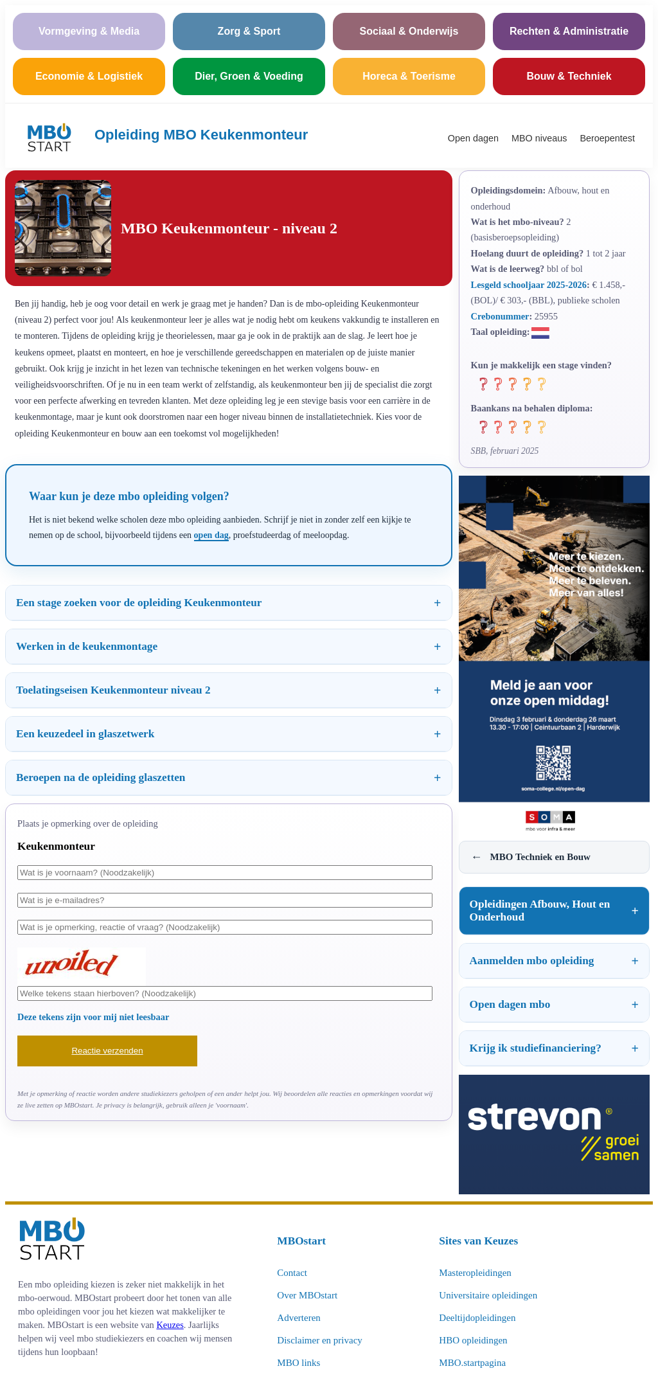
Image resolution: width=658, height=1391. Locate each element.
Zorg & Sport (249, 31)
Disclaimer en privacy (319, 1340)
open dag (211, 535)
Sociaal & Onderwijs (409, 31)
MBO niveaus (539, 138)
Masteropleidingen (475, 1273)
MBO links (298, 1363)
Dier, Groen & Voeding (249, 76)
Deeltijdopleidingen (477, 1318)
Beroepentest (607, 138)
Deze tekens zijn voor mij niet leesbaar (93, 1017)
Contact (292, 1273)
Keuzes (169, 1325)
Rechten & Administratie (569, 31)
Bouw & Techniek (568, 76)
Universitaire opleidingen (488, 1295)
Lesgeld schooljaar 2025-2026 (529, 285)
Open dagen (473, 138)
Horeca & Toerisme (409, 76)
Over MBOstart (307, 1295)
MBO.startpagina (472, 1363)
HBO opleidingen (473, 1340)
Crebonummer (500, 316)
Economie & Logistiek (89, 76)
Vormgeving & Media (89, 31)
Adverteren (298, 1318)
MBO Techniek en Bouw (531, 857)
